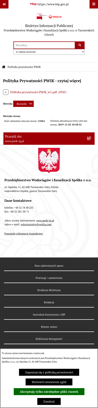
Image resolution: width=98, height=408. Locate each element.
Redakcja (49, 302)
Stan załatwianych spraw (49, 265)
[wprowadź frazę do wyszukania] (44, 45)
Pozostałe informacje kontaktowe (23, 233)
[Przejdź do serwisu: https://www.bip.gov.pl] (49, 4)
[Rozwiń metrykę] (23, 104)
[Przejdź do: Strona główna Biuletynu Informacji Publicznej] (4, 67)
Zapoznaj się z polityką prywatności (49, 372)
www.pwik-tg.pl (45, 220)
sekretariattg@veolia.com (36, 224)
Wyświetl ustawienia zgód (49, 382)
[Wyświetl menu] (94, 4)
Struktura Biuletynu (49, 290)
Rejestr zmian (49, 326)
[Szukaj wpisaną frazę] (80, 45)
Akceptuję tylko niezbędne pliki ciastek (49, 392)
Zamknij (49, 401)
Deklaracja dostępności (49, 338)
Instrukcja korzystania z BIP (49, 314)
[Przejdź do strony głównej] (49, 25)
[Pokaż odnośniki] (4, 4)
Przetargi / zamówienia (49, 278)
